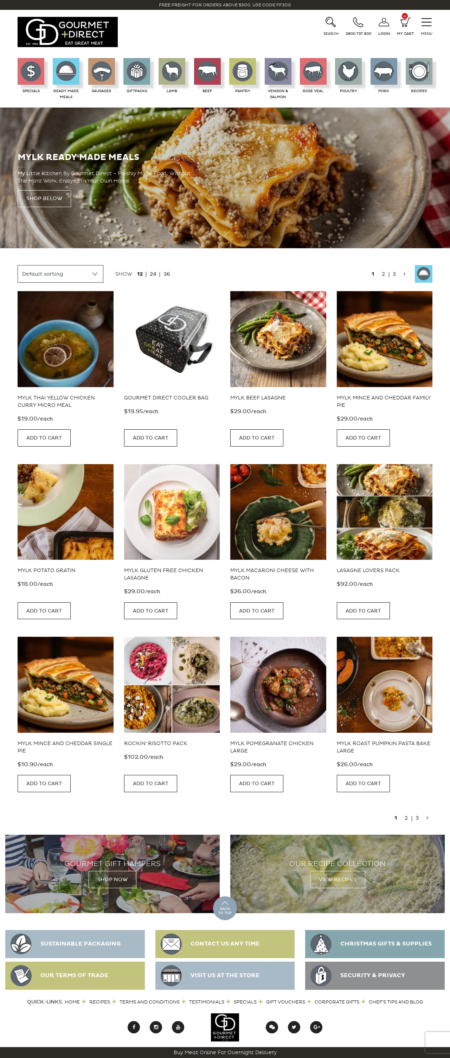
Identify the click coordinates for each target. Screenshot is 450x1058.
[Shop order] (60, 274)
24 (153, 274)
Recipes (99, 1002)
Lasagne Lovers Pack (368, 570)
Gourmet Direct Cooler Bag (166, 398)
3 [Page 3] (394, 274)
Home (72, 1002)
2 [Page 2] (383, 274)
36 (166, 274)
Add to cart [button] (44, 438)
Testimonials (206, 1002)
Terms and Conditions (150, 1002)
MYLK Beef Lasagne (258, 398)
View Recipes (337, 880)
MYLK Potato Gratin (47, 570)
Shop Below (44, 198)
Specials (245, 1002)
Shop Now (112, 880)
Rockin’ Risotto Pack (155, 743)
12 (140, 274)
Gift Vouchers (285, 1002)
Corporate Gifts (337, 1002)
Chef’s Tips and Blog (396, 1002)
